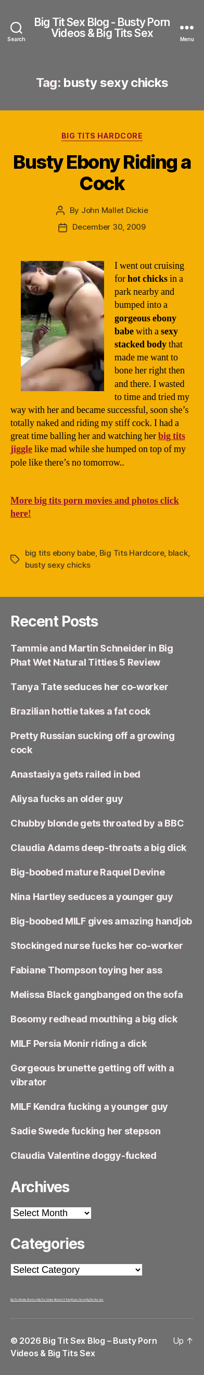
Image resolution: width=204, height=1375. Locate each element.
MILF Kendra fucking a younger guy (89, 1106)
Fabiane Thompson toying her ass (86, 970)
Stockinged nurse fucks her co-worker (96, 945)
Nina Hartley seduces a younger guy (91, 896)
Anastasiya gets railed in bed (75, 774)
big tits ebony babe (60, 553)
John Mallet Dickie (114, 210)
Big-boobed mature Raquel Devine (87, 872)
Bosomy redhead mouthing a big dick (93, 1019)
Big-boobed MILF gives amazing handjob (101, 921)
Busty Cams (78, 1299)
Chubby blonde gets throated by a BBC (97, 823)
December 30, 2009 (109, 227)
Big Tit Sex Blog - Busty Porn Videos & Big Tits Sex (102, 28)
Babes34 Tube (62, 1299)
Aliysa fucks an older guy (66, 798)
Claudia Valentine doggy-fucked (83, 1155)
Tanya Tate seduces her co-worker (89, 686)
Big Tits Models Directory (23, 1299)
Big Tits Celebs (45, 1299)
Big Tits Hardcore (102, 135)
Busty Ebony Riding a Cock (101, 173)
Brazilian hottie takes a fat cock (80, 711)
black (178, 553)
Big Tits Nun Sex (95, 1299)
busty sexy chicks (58, 565)
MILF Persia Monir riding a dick (78, 1043)
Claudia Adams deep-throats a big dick (98, 847)
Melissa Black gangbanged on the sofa (96, 994)
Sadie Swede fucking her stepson (85, 1131)
